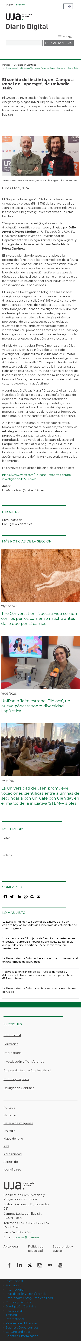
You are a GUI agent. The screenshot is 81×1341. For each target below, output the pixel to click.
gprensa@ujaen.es (26, 1237)
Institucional (12, 1035)
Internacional (13, 1053)
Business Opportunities (22, 1327)
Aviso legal (11, 1246)
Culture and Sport (19, 1331)
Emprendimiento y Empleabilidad (27, 1070)
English (9, 4)
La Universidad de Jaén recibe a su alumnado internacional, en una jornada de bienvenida (40, 960)
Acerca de (11, 1162)
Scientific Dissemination (22, 1336)
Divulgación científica (17, 524)
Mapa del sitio (13, 1138)
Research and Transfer (21, 1323)
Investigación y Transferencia (24, 1061)
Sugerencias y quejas (63, 1248)
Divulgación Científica (25, 64)
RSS (6, 1146)
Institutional (14, 1310)
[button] (40, 157)
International (15, 1319)
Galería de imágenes (18, 1123)
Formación (11, 1044)
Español (20, 4)
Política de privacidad (35, 1248)
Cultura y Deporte (16, 1079)
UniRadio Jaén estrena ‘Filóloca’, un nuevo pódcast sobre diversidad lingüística (35, 706)
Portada (6, 64)
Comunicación (12, 520)
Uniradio (9, 1131)
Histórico (10, 1115)
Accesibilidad (13, 1154)
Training (11, 1315)
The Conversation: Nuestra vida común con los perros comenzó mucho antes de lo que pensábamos (39, 618)
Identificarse (12, 1169)
